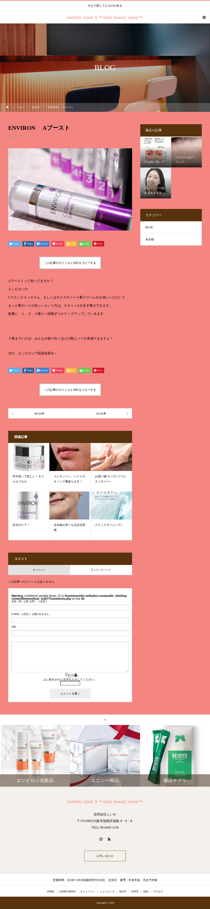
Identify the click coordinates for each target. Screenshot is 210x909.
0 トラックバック (101, 569)
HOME (50, 891)
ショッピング (107, 891)
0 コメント (39, 569)
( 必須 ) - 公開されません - (31, 614)
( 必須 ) (29, 601)
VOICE (135, 891)
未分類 (149, 239)
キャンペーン (87, 891)
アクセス (158, 891)
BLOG (29, 136)
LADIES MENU (67, 891)
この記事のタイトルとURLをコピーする (70, 262)
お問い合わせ (105, 856)
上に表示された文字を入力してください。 (70, 679)
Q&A (145, 891)
